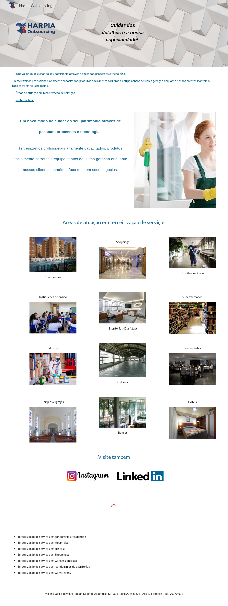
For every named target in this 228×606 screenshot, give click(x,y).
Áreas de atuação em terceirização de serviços (45, 93)
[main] (122, 33)
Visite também (25, 100)
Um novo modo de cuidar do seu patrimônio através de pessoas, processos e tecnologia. (70, 73)
